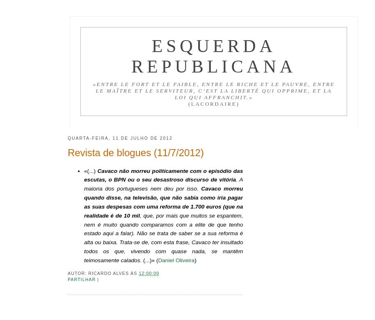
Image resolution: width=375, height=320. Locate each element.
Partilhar (82, 279)
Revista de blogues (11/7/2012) (136, 152)
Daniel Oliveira (176, 260)
